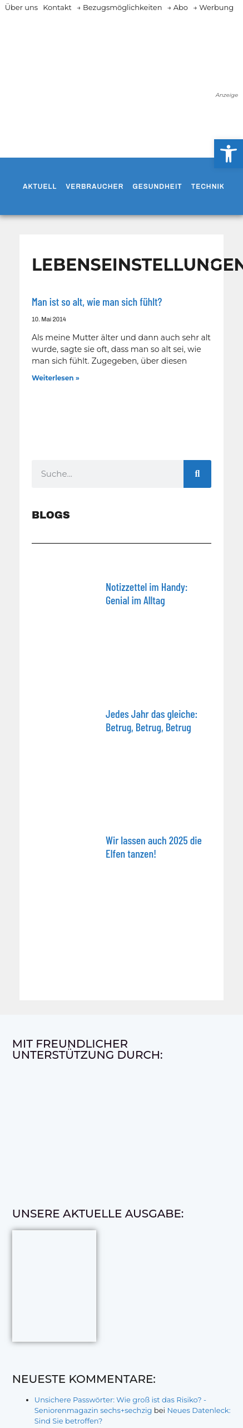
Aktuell (40, 186)
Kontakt (57, 7)
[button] (228, 153)
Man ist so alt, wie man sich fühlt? (97, 301)
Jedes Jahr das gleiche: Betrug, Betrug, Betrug (151, 720)
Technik (208, 186)
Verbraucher (94, 186)
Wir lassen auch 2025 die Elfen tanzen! (154, 846)
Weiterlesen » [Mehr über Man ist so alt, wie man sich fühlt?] (56, 378)
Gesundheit (157, 186)
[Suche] (197, 474)
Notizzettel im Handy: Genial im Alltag (146, 593)
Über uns (21, 7)
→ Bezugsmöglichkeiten (119, 7)
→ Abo (178, 7)
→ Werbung (213, 7)
